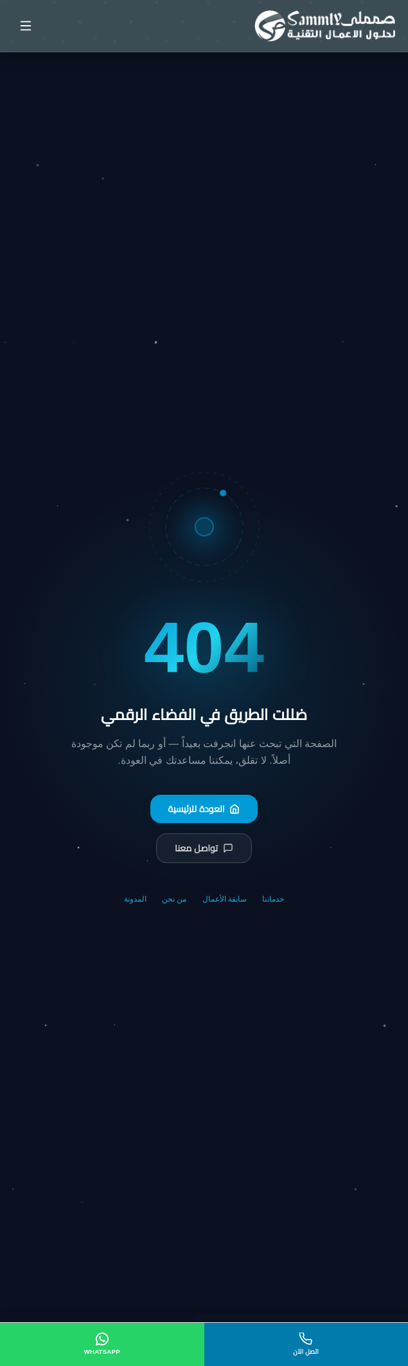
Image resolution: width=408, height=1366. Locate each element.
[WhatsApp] (102, 1344)
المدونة (135, 899)
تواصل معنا (204, 848)
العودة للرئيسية (204, 809)
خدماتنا (273, 899)
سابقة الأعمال (224, 899)
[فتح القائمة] (26, 26)
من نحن (174, 899)
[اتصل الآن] (306, 1344)
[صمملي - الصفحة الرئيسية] (324, 25)
